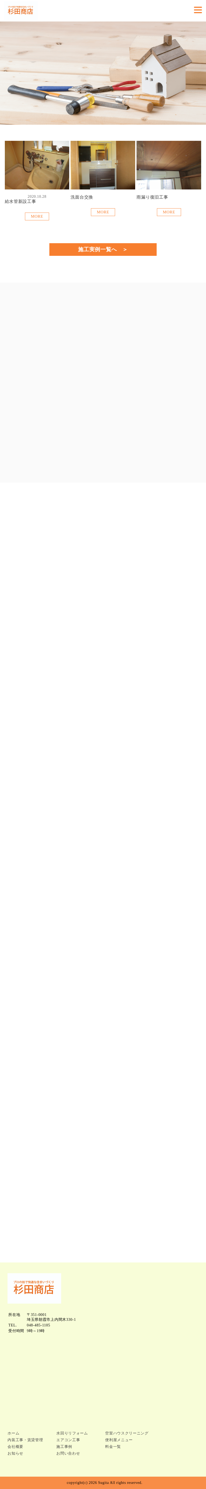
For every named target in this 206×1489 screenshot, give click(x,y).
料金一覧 (113, 1447)
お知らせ (15, 1453)
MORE (37, 216)
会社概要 (15, 1447)
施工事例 (64, 1447)
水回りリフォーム (72, 1433)
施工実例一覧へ (97, 249)
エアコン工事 (68, 1440)
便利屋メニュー (119, 1440)
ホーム (13, 1433)
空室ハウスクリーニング (127, 1433)
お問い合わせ (68, 1453)
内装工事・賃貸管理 (25, 1440)
